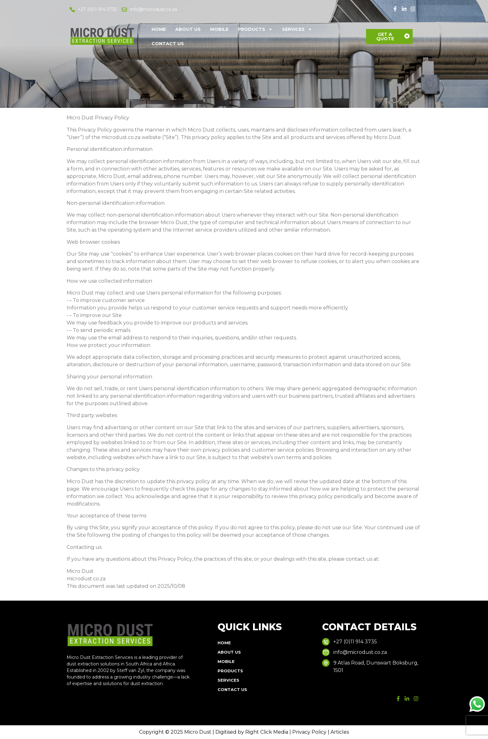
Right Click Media (266, 732)
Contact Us (168, 43)
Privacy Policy (310, 732)
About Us (188, 29)
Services (297, 29)
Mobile (219, 29)
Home (159, 29)
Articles (340, 732)
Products (255, 29)
